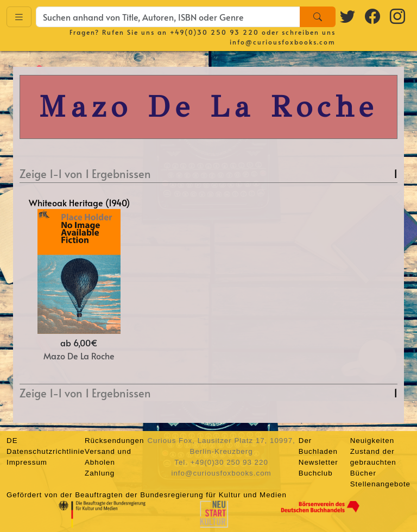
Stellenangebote (380, 484)
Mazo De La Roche (79, 356)
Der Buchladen (318, 445)
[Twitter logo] (348, 15)
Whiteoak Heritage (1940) (79, 202)
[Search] (318, 17)
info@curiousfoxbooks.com (283, 41)
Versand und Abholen (108, 456)
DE (12, 440)
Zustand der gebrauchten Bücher (373, 462)
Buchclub (316, 473)
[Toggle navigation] (19, 17)
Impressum (27, 462)
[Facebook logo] (373, 15)
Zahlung (100, 473)
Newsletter (318, 462)
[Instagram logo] (398, 15)
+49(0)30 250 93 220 (214, 32)
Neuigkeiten (372, 440)
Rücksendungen (114, 440)
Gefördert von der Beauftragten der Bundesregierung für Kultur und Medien (147, 495)
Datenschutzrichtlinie (46, 451)
